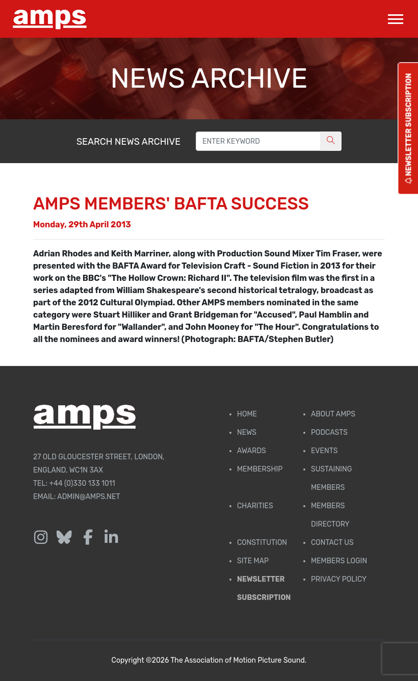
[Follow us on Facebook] (87, 538)
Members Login (339, 561)
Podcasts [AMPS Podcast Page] (329, 432)
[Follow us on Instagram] (40, 538)
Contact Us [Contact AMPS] (332, 542)
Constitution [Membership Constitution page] (262, 542)
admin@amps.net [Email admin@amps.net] (88, 496)
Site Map (253, 561)
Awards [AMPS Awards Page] (251, 451)
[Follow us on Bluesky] (64, 538)
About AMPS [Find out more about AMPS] (333, 414)
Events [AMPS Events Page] (324, 451)
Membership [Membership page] (259, 469)
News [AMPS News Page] (246, 432)
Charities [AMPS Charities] (255, 506)
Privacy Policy (339, 579)
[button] (394, 17)
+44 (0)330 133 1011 (82, 483)
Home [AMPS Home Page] (247, 414)
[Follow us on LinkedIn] (111, 538)
